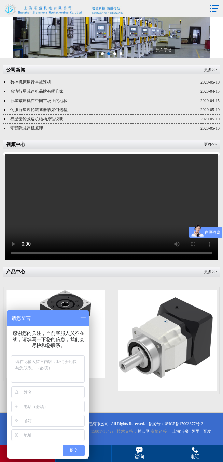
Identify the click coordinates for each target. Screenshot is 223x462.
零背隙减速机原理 (115, 128)
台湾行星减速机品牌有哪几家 (115, 91)
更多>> (210, 69)
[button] (102, 53)
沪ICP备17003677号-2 (184, 423)
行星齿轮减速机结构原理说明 (115, 119)
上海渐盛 (180, 431)
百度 (207, 431)
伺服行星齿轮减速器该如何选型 (115, 110)
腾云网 (143, 431)
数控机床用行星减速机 (115, 82)
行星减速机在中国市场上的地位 (115, 100)
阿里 (196, 431)
